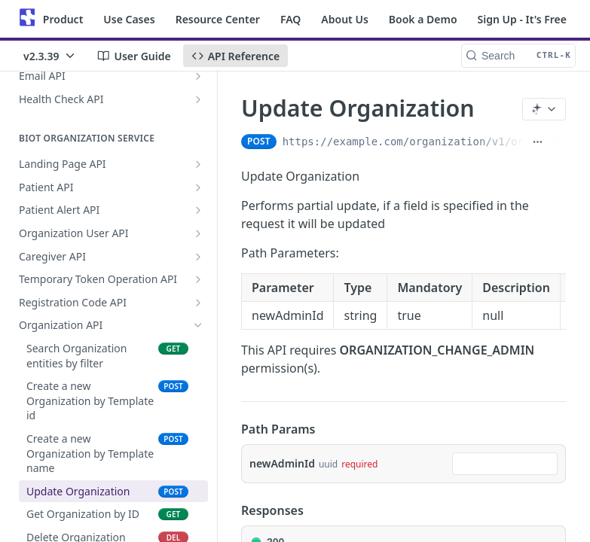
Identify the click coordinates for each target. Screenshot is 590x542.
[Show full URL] (538, 141)
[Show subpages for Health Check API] (198, 99)
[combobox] (505, 463)
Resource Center (218, 19)
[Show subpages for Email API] (198, 76)
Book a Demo (423, 19)
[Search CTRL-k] (518, 55)
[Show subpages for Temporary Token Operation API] (198, 279)
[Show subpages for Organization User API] (198, 233)
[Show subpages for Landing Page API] (198, 164)
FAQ (290, 19)
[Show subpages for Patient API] (198, 187)
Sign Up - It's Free (522, 19)
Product (63, 19)
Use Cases (128, 19)
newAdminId (282, 463)
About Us (344, 19)
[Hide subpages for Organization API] (198, 325)
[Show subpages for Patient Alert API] (198, 210)
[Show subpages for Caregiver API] (198, 257)
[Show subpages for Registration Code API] (198, 303)
